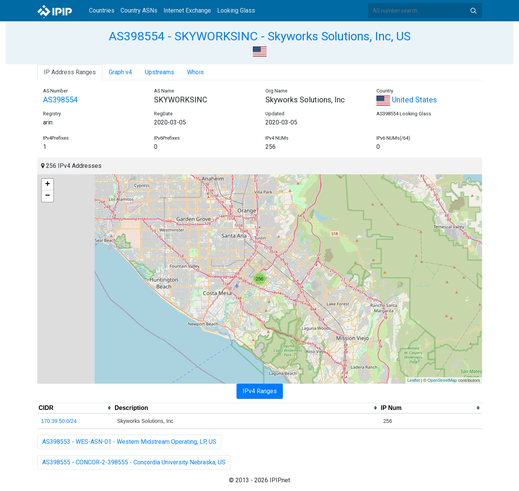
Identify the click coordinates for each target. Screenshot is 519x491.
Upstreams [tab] (159, 72)
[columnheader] (75, 408)
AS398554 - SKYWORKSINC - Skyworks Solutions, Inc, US (260, 36)
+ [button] (47, 184)
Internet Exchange (187, 10)
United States (406, 99)
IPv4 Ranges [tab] (260, 391)
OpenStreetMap (442, 380)
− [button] (47, 196)
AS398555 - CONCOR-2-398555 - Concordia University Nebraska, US (133, 462)
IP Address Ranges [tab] (70, 72)
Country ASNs (139, 10)
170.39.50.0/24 (58, 421)
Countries (101, 10)
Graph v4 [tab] (120, 72)
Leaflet (413, 380)
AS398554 (60, 99)
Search (473, 10)
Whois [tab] (195, 72)
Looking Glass (236, 10)
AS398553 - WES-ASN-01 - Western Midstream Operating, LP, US (129, 441)
